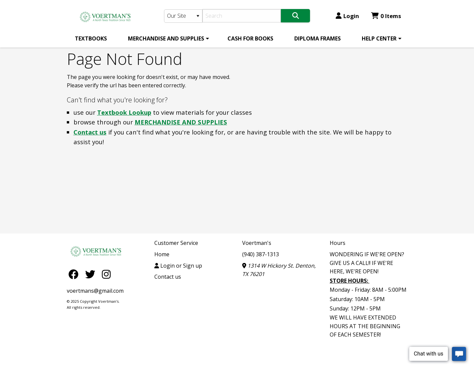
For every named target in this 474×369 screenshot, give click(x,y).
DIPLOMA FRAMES (317, 38)
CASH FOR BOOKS (250, 38)
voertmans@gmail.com (95, 290)
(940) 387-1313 (260, 254)
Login (347, 16)
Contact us (90, 132)
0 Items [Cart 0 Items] (386, 16)
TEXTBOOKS (91, 38)
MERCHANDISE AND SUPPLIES (166, 38)
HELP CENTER (379, 38)
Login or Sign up (178, 265)
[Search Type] (183, 16)
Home (161, 254)
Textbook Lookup (124, 112)
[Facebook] (75, 274)
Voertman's (256, 243)
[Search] (241, 15)
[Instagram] (106, 274)
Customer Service (176, 243)
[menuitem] (90, 38)
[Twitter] (92, 274)
